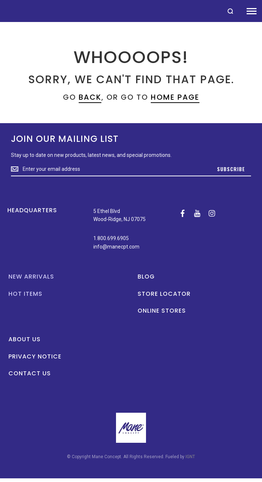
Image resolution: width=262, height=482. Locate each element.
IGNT (190, 456)
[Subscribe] (231, 169)
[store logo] (3, 11)
